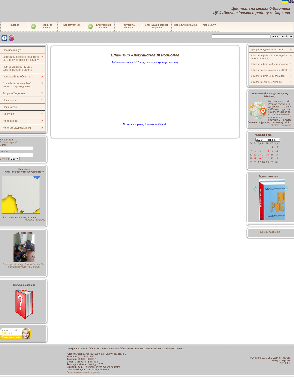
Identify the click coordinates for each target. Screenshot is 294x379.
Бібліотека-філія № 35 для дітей (267, 76)
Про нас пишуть (12, 50)
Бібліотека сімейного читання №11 (269, 70)
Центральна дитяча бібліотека (267, 49)
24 (276, 158)
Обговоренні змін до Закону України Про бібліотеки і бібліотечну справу (24, 264)
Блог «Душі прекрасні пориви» (157, 26)
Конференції (10, 120)
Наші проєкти (11, 100)
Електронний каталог (99, 27)
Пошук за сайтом (282, 36)
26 (255, 162)
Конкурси (8, 113)
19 (255, 158)
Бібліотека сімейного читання (266, 82)
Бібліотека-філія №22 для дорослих (269, 64)
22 (267, 158)
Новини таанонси (41, 27)
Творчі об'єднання (14, 93)
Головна (14, 25)
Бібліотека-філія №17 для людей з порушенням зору (269, 56)
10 (276, 151)
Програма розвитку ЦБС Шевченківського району (17, 68)
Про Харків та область (16, 76)
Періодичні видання (185, 25)
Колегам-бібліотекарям (17, 127)
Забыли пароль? (8, 142)
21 (263, 158)
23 (272, 158)
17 (276, 154)
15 (267, 154)
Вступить (5, 159)
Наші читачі (10, 107)
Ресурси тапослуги (128, 26)
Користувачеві (71, 25)
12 (255, 154)
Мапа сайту (209, 25)
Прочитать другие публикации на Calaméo (145, 124)
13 (259, 154)
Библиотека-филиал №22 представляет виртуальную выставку (145, 62)
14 (263, 154)
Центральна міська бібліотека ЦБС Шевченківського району (21, 58)
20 (259, 158)
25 (251, 162)
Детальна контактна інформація (83, 372)
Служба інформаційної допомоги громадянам (17, 85)
